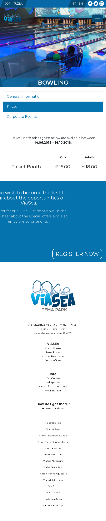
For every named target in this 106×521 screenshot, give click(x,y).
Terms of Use (53, 360)
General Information (24, 96)
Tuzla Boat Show (53, 499)
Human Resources (53, 356)
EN (81, 3)
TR (74, 3)
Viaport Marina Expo (53, 505)
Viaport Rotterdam (53, 480)
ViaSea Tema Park (53, 467)
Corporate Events (22, 117)
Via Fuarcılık (53, 492)
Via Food (53, 486)
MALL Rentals (53, 390)
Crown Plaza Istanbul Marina (53, 442)
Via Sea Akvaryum (53, 461)
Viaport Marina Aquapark (53, 473)
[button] (8, 43)
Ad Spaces (53, 382)
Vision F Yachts (53, 448)
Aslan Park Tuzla (53, 454)
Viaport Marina (53, 423)
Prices (12, 106)
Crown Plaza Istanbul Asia (53, 435)
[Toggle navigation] (97, 18)
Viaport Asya (53, 429)
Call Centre (53, 378)
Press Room (53, 352)
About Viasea (53, 348)
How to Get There (53, 408)
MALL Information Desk (53, 386)
